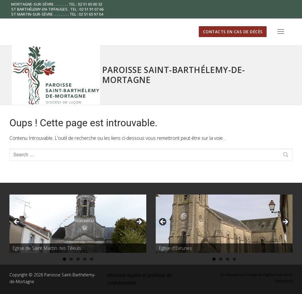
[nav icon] (280, 32)
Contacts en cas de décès (233, 31)
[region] (77, 224)
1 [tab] (64, 259)
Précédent (16, 222)
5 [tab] (91, 259)
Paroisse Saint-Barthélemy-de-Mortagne (173, 75)
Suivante (138, 222)
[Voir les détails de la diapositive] (77, 224)
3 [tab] (78, 259)
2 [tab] (71, 259)
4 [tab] (84, 259)
